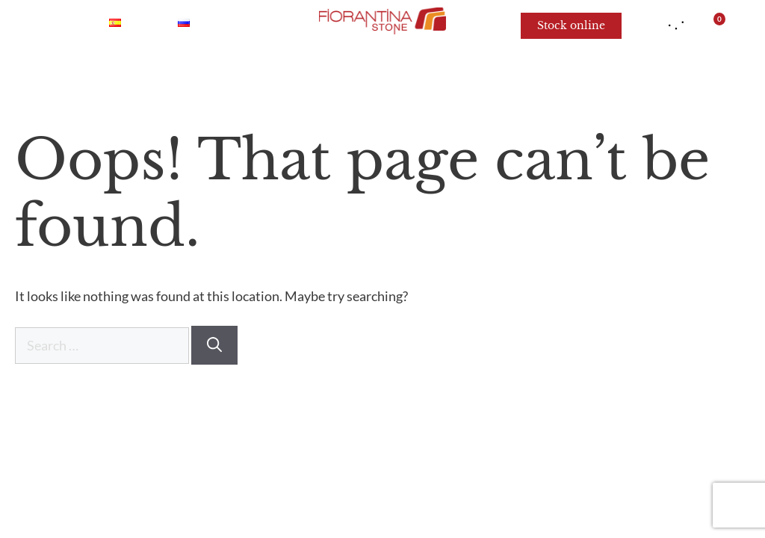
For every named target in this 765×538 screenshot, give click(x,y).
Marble (108, 74)
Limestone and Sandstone (479, 74)
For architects (636, 74)
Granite (343, 74)
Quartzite (257, 74)
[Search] (214, 345)
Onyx (178, 74)
